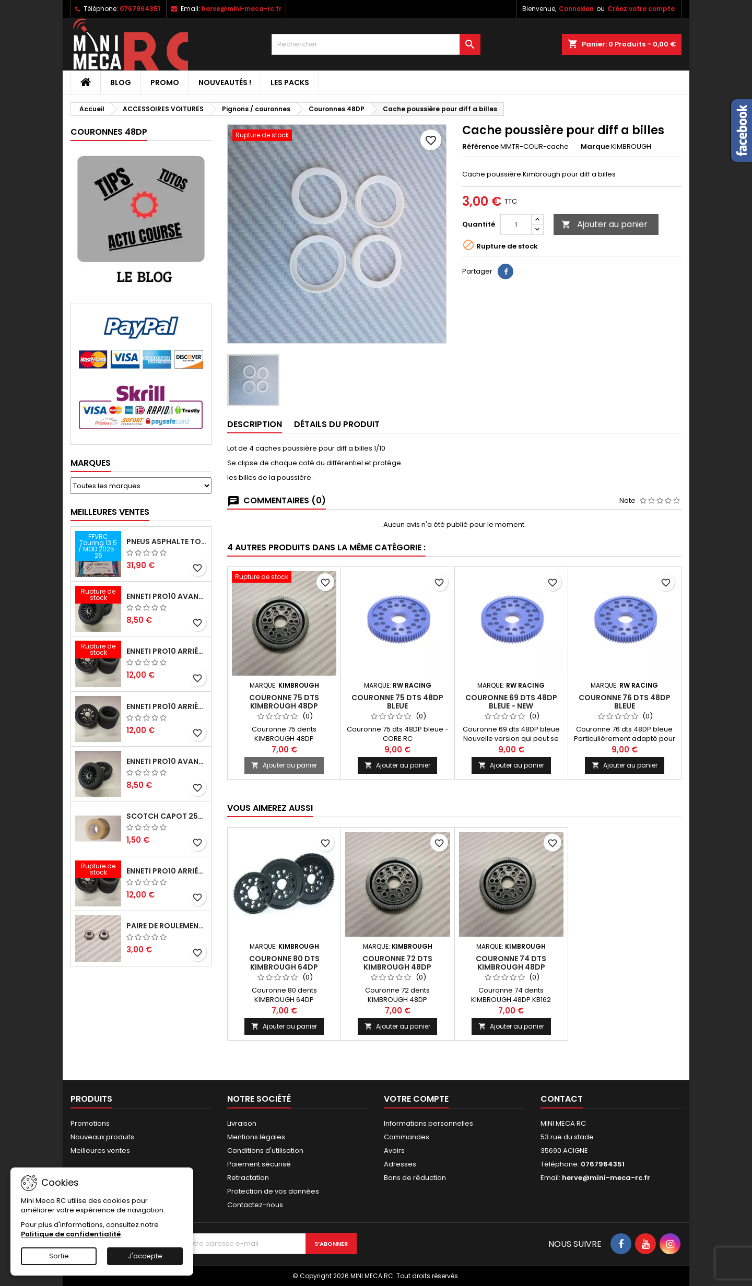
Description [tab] (254, 424)
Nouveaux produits (102, 1137)
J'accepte (145, 1256)
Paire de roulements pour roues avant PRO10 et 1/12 (166, 926)
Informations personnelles (428, 1123)
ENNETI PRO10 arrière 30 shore (166, 651)
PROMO (164, 82)
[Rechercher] (376, 44)
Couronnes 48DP (108, 132)
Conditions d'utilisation (265, 1150)
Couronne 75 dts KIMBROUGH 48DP (284, 701)
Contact (561, 1099)
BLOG (120, 82)
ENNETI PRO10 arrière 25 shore (166, 706)
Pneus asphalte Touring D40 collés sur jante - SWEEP (166, 541)
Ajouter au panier (604, 224)
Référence (480, 146)
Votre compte (416, 1099)
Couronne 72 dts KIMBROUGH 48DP (397, 962)
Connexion (576, 8)
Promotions (90, 1123)
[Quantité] (516, 224)
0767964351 (140, 8)
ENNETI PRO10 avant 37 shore (166, 596)
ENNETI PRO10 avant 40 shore (166, 761)
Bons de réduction (415, 1178)
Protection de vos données (273, 1191)
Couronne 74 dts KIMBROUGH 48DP (511, 962)
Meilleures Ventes (109, 512)
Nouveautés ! (224, 82)
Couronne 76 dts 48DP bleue (625, 701)
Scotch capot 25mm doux (166, 816)
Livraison (241, 1123)
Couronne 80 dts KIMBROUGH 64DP (284, 962)
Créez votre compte (641, 8)
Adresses (400, 1164)
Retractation (248, 1178)
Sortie (59, 1256)
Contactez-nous (255, 1205)
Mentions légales (256, 1137)
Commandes (406, 1137)
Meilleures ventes (100, 1150)
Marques (90, 463)
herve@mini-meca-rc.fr (241, 8)
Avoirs (394, 1150)
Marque (595, 146)
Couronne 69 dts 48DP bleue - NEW (511, 701)
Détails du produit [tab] (337, 424)
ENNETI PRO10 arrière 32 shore (166, 871)
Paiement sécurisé (259, 1164)
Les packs (290, 82)
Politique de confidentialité (71, 1234)
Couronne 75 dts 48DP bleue (397, 701)
